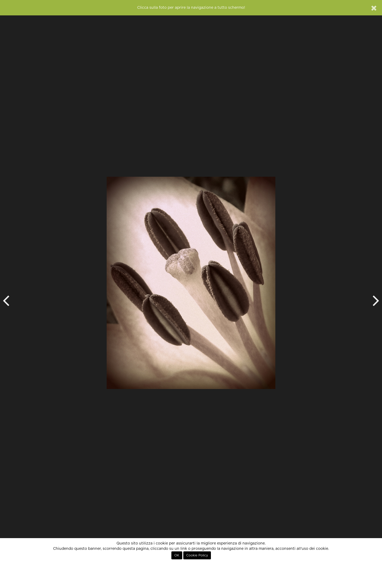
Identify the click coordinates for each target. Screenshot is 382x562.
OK (176, 555)
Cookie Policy (197, 555)
